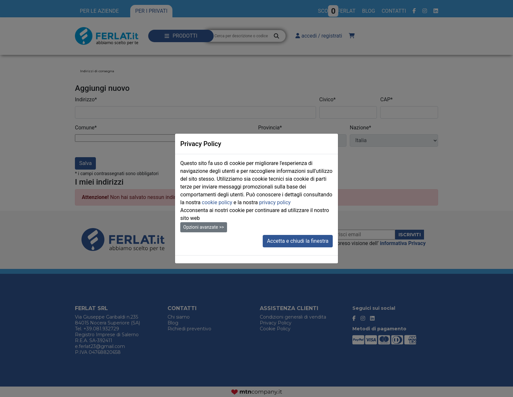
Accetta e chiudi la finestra (297, 241)
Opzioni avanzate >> (203, 227)
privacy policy (275, 202)
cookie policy (217, 202)
